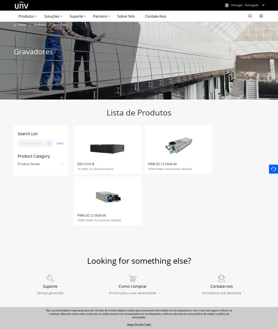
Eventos (133, 292)
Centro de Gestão (183, 292)
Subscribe (226, 272)
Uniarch (19, 280)
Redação (135, 272)
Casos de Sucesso (140, 286)
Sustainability (137, 304)
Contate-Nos (155, 16)
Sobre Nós (126, 16)
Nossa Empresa (185, 272)
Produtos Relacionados (33, 272)
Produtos (26, 16)
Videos (132, 298)
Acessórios (61, 26)
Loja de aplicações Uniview (91, 279)
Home (22, 26)
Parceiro (100, 16)
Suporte (76, 16)
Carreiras (178, 286)
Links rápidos (84, 272)
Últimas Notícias (139, 279)
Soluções (51, 16)
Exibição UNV (23, 286)
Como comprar (83, 286)
